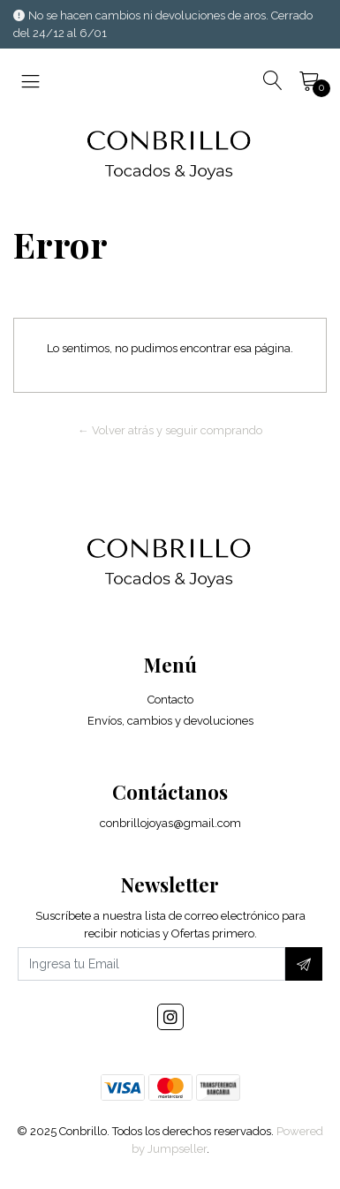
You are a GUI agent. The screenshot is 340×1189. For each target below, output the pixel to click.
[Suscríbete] (303, 964)
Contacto (170, 699)
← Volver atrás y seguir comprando (170, 430)
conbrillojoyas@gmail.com (170, 823)
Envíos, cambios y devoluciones (170, 720)
